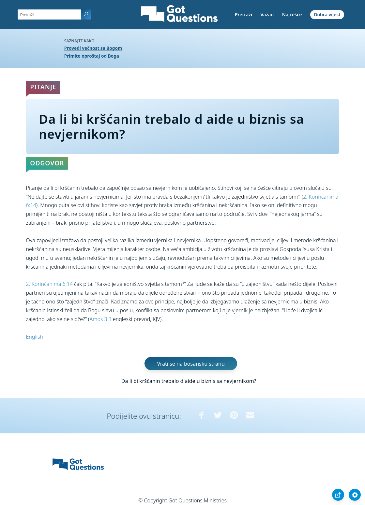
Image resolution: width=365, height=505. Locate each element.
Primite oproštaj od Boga (91, 56)
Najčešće (292, 14)
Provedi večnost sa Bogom (93, 48)
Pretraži (243, 14)
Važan (267, 14)
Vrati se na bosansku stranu (190, 363)
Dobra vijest (327, 14)
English (34, 336)
